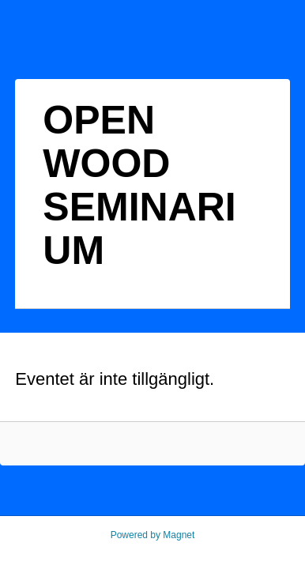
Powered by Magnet (153, 535)
